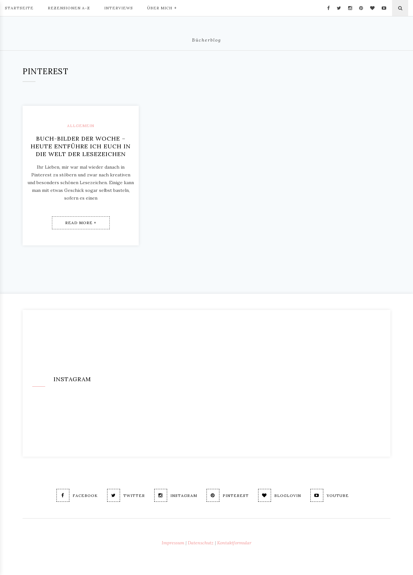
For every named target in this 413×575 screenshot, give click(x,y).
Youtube (329, 495)
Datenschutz (201, 543)
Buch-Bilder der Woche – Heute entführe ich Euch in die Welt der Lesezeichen (81, 146)
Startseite (19, 7)
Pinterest (227, 495)
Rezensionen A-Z (69, 7)
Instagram (175, 495)
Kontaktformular (234, 543)
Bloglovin (279, 495)
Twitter (126, 495)
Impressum (173, 543)
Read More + (80, 222)
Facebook (77, 495)
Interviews (118, 7)
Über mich (162, 7)
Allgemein (80, 125)
